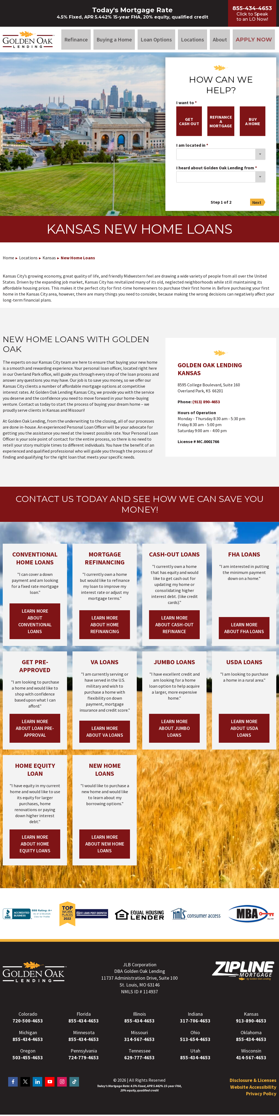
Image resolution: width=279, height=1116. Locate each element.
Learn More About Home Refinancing (104, 626)
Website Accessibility (253, 1088)
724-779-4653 (83, 1059)
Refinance (76, 40)
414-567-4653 (251, 1059)
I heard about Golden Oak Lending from (215, 169)
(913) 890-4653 (206, 403)
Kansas (49, 259)
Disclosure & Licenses (253, 1081)
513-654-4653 (195, 1040)
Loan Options (156, 40)
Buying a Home (114, 40)
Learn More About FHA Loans (244, 629)
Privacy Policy (261, 1095)
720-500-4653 (28, 1022)
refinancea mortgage (221, 122)
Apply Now (254, 40)
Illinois (139, 1015)
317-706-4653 (195, 1022)
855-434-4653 (83, 1022)
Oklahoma (251, 1033)
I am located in (190, 146)
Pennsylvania (84, 1052)
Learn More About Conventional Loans (35, 622)
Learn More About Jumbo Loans (174, 729)
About (220, 40)
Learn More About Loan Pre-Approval (35, 729)
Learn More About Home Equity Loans (35, 845)
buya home (252, 122)
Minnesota (84, 1033)
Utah (195, 1052)
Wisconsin (251, 1052)
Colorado (28, 1015)
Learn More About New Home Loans (104, 845)
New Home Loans (78, 259)
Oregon (27, 1052)
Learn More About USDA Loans (244, 729)
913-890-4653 (251, 1022)
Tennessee (139, 1052)
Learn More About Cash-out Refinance (174, 626)
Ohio (195, 1033)
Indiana (195, 1015)
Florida (84, 1015)
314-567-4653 (139, 1040)
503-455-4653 (28, 1059)
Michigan (28, 1033)
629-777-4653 (139, 1059)
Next (256, 203)
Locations (192, 40)
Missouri (139, 1033)
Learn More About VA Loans (104, 732)
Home (8, 259)
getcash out (189, 122)
